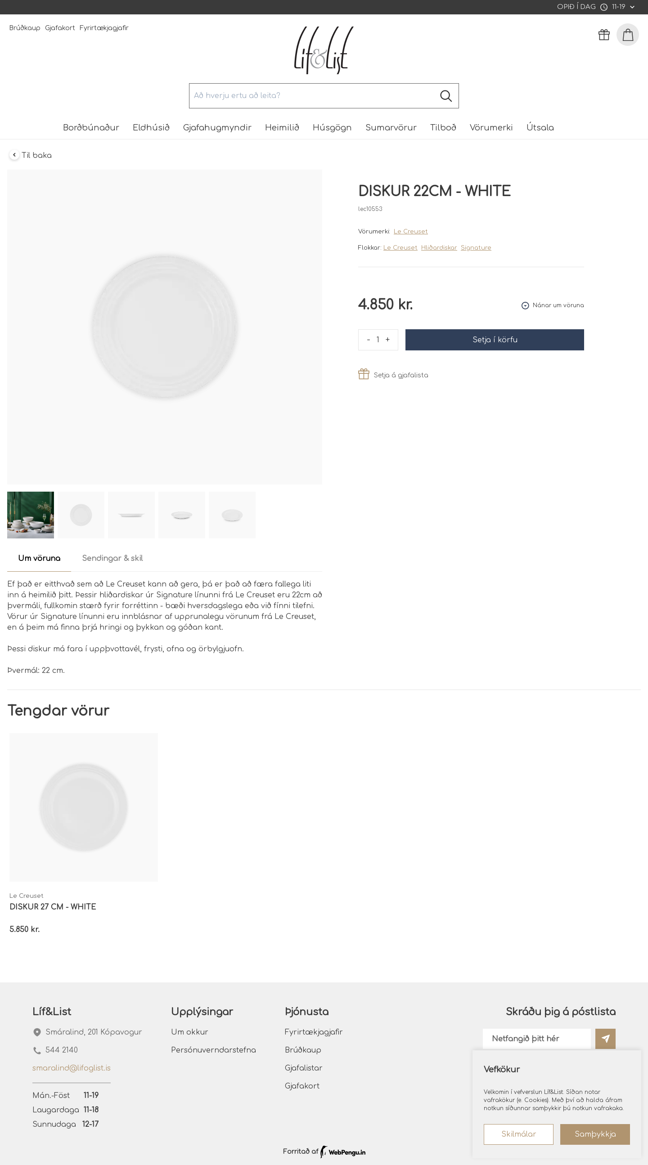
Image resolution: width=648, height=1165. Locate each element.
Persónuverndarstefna (213, 1050)
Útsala (540, 127)
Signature (476, 248)
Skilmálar (518, 1134)
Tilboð (443, 127)
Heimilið (282, 127)
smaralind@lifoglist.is (71, 1068)
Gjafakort (60, 28)
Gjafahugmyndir (217, 127)
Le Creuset (411, 232)
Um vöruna (39, 559)
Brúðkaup (24, 28)
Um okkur (189, 1032)
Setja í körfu (495, 340)
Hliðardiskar (439, 248)
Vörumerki (491, 127)
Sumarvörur (391, 127)
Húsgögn (332, 127)
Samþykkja (595, 1134)
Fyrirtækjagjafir (104, 28)
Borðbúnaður (91, 127)
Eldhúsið (151, 127)
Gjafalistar (304, 1068)
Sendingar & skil (112, 559)
